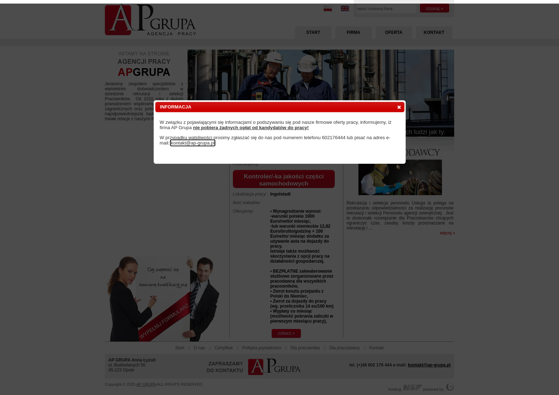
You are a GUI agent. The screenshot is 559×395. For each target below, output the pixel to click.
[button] (399, 107)
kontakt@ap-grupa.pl (193, 143)
